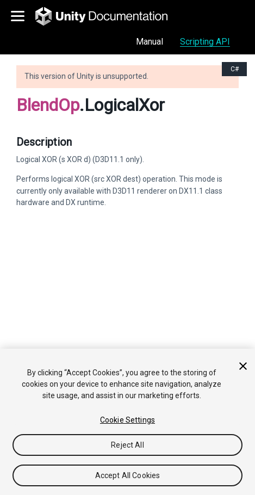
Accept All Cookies (127, 475)
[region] (127, 422)
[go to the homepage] (109, 16)
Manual (149, 41)
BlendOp (47, 105)
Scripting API (205, 41)
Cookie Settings (127, 420)
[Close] (243, 366)
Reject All (127, 445)
